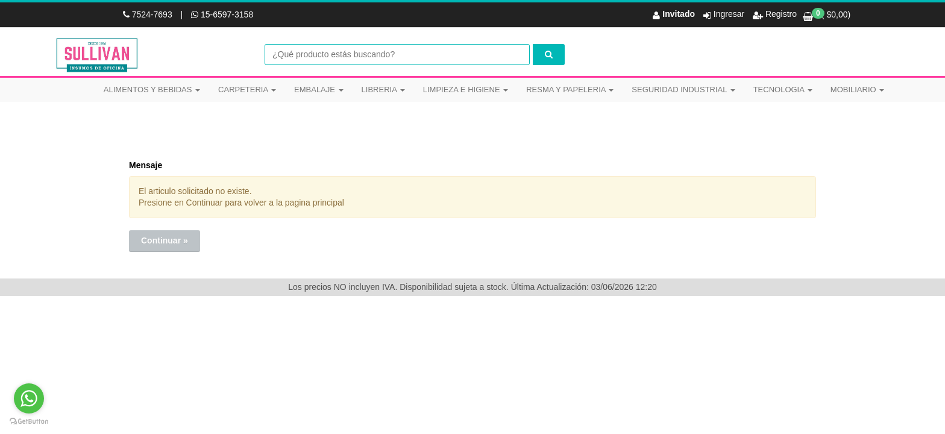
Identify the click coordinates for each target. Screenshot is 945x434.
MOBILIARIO (857, 89)
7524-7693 (149, 14)
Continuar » (164, 240)
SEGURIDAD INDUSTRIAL (683, 89)
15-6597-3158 (222, 14)
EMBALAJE (319, 89)
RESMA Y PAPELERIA (570, 89)
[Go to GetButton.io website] (29, 422)
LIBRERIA (383, 89)
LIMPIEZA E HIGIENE (465, 89)
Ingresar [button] (729, 14)
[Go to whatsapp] (29, 398)
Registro (780, 14)
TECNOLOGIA (782, 89)
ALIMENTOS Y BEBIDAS (152, 89)
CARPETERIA (247, 89)
